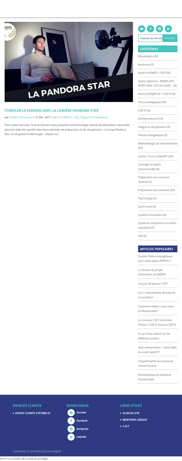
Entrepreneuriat (154, 118)
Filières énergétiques (157, 135)
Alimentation (153, 56)
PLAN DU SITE (131, 413)
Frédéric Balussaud (20, 117)
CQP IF (149, 110)
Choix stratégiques (156, 102)
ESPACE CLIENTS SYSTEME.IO (32, 413)
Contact (90, 18)
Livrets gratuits (65, 8)
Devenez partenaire (127, 8)
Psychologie (152, 198)
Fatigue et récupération (94, 117)
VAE (147, 236)
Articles (81, 8)
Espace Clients (161, 8)
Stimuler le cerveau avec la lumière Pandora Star (51, 110)
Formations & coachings (36, 8)
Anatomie (151, 64)
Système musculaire (157, 215)
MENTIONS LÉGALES (135, 419)
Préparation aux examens (160, 190)
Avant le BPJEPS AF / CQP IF (162, 94)
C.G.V (126, 426)
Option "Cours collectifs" (160, 156)
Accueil (15, 8)
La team (145, 8)
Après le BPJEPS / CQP (66, 117)
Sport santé (152, 206)
